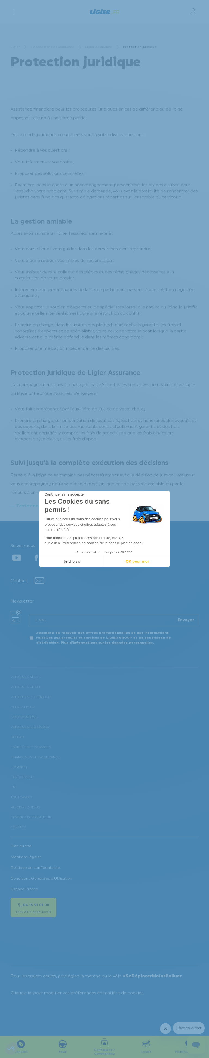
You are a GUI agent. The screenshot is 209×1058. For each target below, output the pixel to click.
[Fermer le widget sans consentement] (65, 494)
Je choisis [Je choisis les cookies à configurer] (71, 561)
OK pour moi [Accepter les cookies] (137, 561)
